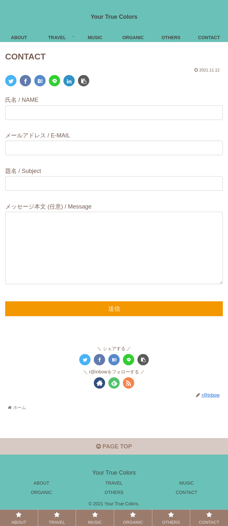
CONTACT (187, 505)
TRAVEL (114, 496)
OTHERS (113, 505)
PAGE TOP (114, 459)
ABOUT (41, 496)
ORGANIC (41, 505)
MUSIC (186, 496)
